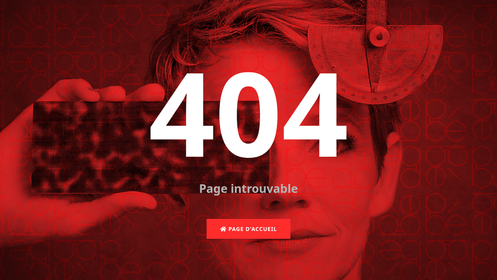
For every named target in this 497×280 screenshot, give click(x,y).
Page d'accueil (248, 229)
